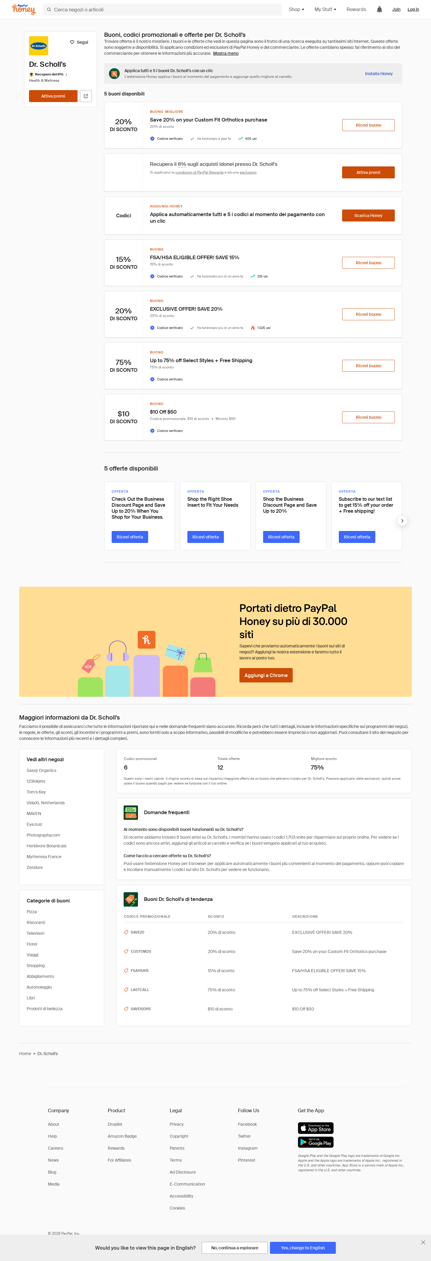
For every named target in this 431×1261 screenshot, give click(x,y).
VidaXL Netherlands (46, 802)
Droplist (115, 1124)
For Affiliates (119, 1160)
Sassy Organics (41, 770)
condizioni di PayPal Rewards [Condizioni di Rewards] (199, 172)
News (53, 1160)
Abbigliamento (40, 976)
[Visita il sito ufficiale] (86, 96)
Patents (177, 1148)
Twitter (244, 1136)
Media (54, 1184)
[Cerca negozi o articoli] (162, 10)
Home (25, 1053)
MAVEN (34, 813)
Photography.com (43, 835)
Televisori (35, 933)
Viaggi (32, 954)
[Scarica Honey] (368, 215)
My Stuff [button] (326, 9)
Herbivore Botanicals (46, 846)
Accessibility (181, 1196)
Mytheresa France (44, 856)
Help (52, 1136)
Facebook (247, 1124)
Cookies (177, 1208)
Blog (52, 1172)
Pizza (32, 911)
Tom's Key (36, 792)
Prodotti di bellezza (45, 1008)
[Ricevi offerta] (130, 537)
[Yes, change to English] (303, 1248)
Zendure (35, 867)
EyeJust (34, 824)
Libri (31, 998)
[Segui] (79, 42)
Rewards (356, 9)
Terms (176, 1160)
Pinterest (246, 1160)
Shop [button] (297, 9)
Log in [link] (413, 9)
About (53, 1124)
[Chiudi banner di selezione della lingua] (423, 1242)
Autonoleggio (39, 987)
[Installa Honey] (379, 73)
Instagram (248, 1148)
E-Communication (187, 1184)
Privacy (177, 1124)
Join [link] (396, 9)
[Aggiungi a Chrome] (266, 675)
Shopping (36, 965)
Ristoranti (36, 922)
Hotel (32, 944)
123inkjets (36, 781)
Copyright (179, 1136)
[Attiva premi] (53, 96)
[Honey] (24, 9)
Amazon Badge (122, 1136)
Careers (55, 1148)
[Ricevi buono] (368, 125)
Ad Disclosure (183, 1172)
